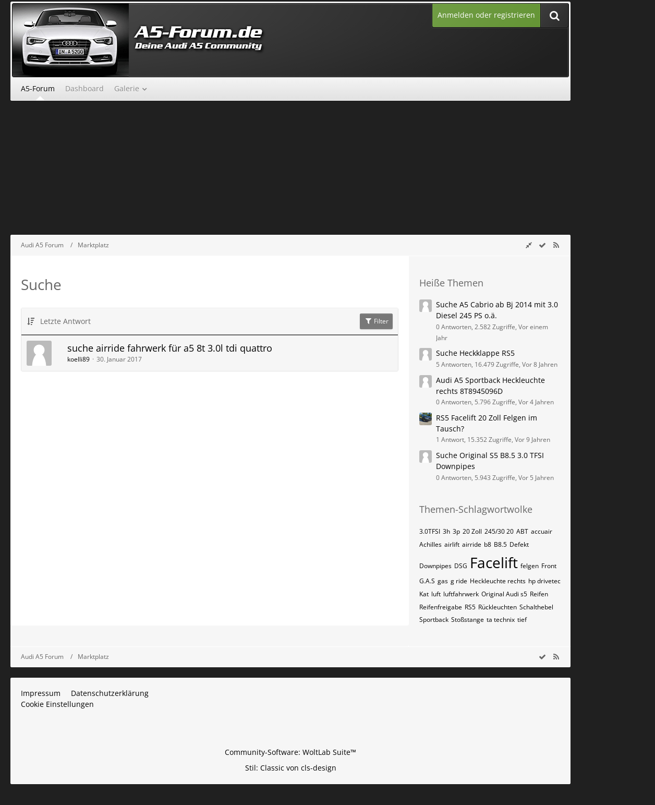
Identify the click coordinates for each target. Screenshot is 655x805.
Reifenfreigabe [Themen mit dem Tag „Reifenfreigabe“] (440, 607)
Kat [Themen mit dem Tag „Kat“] (424, 594)
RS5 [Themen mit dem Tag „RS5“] (470, 607)
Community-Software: (290, 752)
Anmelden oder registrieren (486, 15)
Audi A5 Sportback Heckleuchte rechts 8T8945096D (490, 385)
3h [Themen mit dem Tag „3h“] (446, 531)
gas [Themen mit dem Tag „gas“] (443, 580)
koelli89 (78, 359)
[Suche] (554, 15)
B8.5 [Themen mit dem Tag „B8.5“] (500, 544)
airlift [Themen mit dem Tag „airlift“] (451, 544)
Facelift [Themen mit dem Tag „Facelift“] (494, 562)
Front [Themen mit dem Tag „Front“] (548, 565)
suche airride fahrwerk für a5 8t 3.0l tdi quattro (169, 348)
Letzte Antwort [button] (65, 321)
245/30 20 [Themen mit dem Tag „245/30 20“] (499, 531)
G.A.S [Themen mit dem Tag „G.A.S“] (427, 580)
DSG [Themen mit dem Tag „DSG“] (460, 565)
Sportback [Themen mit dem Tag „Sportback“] (433, 619)
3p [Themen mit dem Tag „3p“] (456, 531)
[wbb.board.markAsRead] (542, 245)
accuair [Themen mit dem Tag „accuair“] (541, 531)
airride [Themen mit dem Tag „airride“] (471, 544)
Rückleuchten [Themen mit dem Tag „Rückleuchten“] (497, 607)
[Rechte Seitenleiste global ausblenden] (529, 245)
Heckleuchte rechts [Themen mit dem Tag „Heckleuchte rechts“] (498, 580)
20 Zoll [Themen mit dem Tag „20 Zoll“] (472, 531)
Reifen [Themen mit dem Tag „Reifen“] (539, 594)
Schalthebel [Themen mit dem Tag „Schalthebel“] (536, 607)
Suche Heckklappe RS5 (475, 353)
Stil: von (290, 768)
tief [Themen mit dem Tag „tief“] (522, 619)
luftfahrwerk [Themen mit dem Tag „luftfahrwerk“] (461, 594)
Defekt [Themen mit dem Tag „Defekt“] (519, 544)
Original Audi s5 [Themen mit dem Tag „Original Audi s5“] (504, 594)
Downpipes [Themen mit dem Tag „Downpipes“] (435, 565)
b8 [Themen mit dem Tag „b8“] (487, 544)
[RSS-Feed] (556, 245)
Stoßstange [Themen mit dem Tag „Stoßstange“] (467, 619)
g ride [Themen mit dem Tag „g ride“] (459, 580)
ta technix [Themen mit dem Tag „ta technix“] (501, 619)
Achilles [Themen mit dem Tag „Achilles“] (430, 544)
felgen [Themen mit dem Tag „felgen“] (529, 565)
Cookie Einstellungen (57, 704)
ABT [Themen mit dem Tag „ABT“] (522, 531)
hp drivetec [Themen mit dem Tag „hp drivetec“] (544, 580)
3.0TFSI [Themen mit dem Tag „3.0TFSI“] (429, 531)
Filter (376, 321)
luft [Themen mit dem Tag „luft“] (436, 594)
